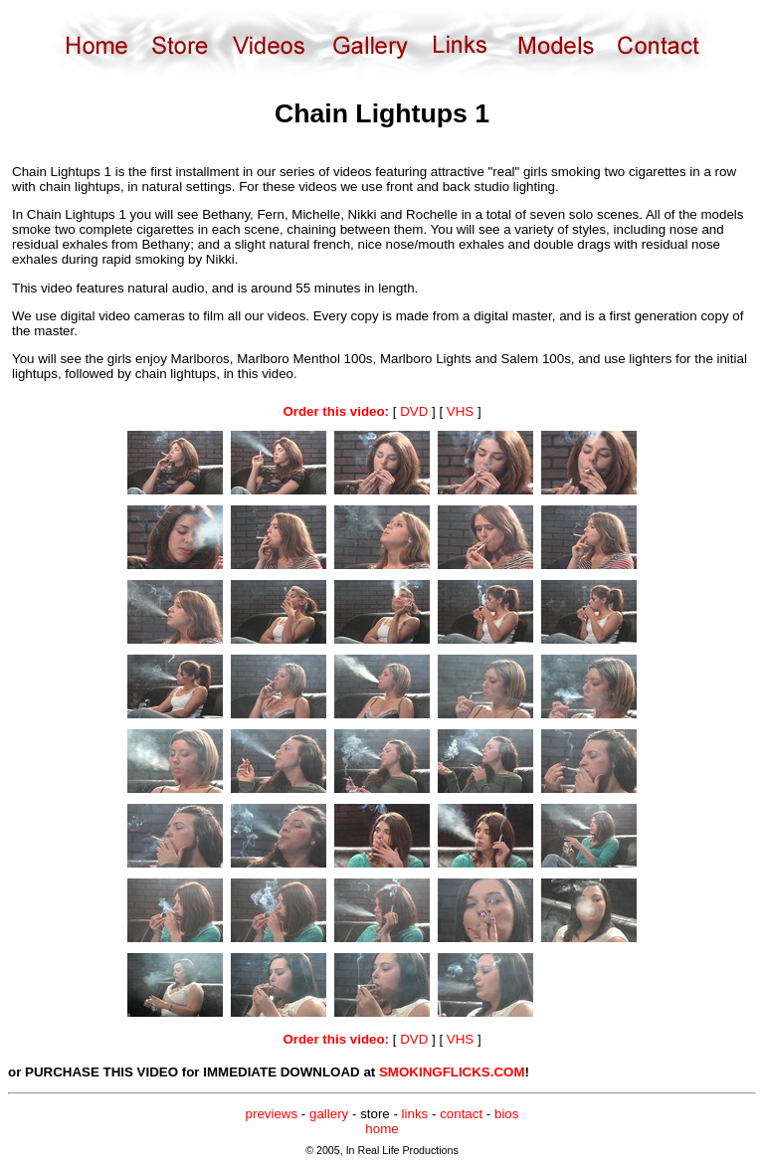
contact (461, 1113)
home (381, 1128)
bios (506, 1113)
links (415, 1113)
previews (272, 1113)
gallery (328, 1113)
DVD (414, 411)
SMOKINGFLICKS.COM (452, 1072)
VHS (460, 411)
